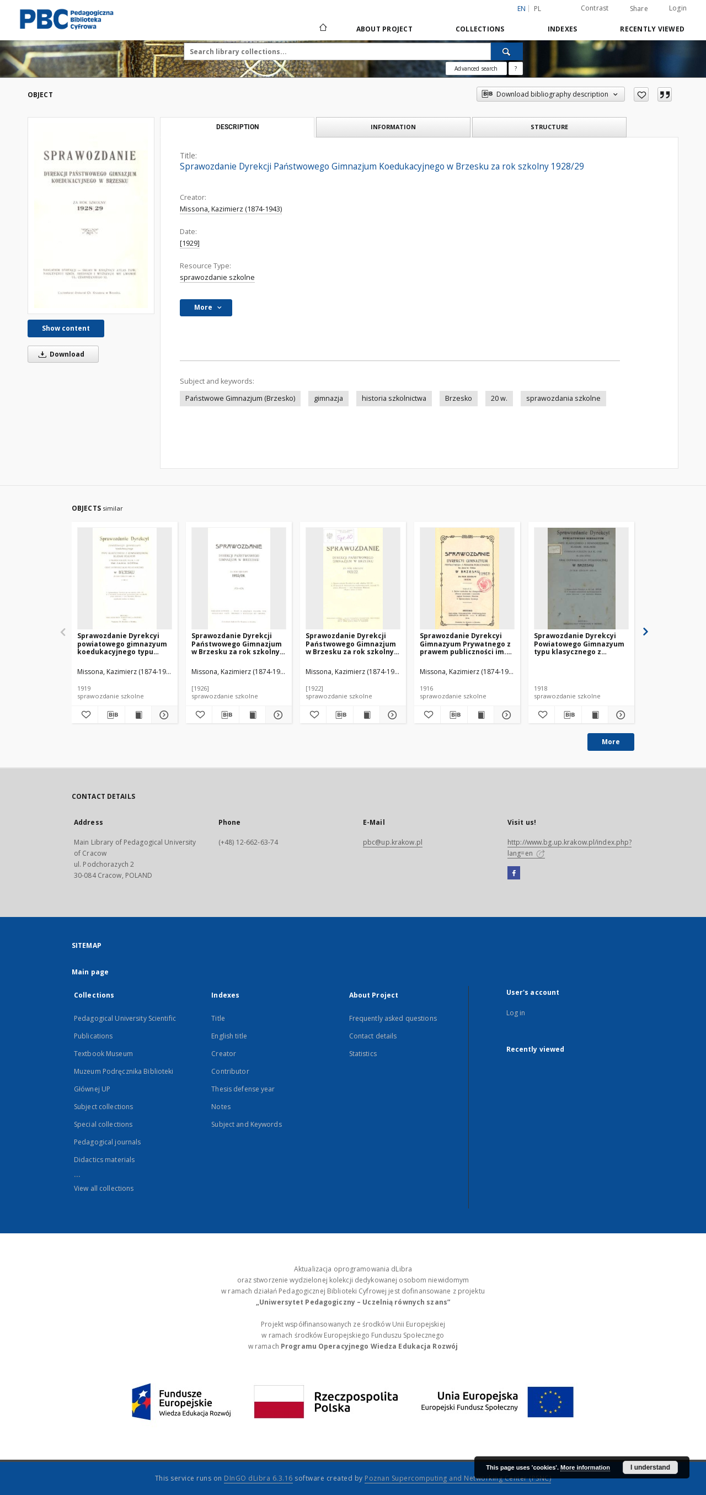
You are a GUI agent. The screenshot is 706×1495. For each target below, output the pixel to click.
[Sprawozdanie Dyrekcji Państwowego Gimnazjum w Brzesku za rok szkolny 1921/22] (353, 579)
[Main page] (322, 29)
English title (229, 1036)
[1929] (190, 243)
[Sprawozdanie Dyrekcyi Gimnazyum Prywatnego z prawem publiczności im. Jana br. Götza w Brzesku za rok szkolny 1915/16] (467, 579)
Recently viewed (652, 29)
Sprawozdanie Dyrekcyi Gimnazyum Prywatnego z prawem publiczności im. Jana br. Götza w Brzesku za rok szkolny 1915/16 (465, 643)
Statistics (363, 1053)
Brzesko (458, 398)
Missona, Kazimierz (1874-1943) (231, 209)
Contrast (595, 8)
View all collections (103, 1188)
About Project (384, 29)
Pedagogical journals (107, 1142)
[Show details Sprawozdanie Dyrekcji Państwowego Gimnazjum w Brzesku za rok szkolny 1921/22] (391, 715)
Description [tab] (237, 127)
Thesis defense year (243, 1089)
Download (59, 354)
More (611, 741)
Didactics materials (104, 1159)
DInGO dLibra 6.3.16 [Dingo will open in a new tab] (258, 1478)
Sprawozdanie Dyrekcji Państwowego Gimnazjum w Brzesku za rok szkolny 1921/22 (351, 643)
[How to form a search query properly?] (516, 68)
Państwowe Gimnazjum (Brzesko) (240, 398)
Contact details (373, 1036)
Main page (90, 972)
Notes (221, 1106)
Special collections (103, 1124)
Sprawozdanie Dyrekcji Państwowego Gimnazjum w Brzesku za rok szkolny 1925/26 (236, 643)
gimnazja (328, 398)
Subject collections (103, 1106)
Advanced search (476, 68)
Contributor (230, 1071)
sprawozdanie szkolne (217, 277)
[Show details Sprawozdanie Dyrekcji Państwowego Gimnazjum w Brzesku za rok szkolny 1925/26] (277, 715)
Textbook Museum (103, 1053)
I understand (650, 1467)
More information (585, 1467)
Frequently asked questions (393, 1018)
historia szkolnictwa (394, 398)
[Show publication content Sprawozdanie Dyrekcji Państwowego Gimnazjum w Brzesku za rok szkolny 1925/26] (252, 715)
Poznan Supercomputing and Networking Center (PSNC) (458, 1478)
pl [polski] (538, 8)
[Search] (507, 51)
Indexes (562, 29)
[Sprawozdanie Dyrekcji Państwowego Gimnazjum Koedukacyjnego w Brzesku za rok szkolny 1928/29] (91, 215)
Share (639, 8)
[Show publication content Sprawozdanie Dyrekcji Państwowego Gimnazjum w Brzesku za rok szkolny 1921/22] (366, 715)
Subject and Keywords (246, 1124)
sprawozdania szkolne (563, 398)
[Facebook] (513, 873)
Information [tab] (393, 127)
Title (218, 1018)
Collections (480, 29)
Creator (223, 1053)
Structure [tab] (549, 127)
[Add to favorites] (641, 94)
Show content (66, 328)
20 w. (499, 398)
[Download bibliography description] (111, 715)
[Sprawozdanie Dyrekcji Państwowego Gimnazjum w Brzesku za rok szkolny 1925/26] (239, 579)
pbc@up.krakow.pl (392, 842)
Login (678, 8)
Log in (516, 1012)
